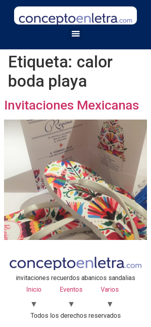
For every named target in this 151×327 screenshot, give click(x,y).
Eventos (71, 289)
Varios (110, 289)
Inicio (33, 289)
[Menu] (75, 34)
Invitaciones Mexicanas (71, 105)
